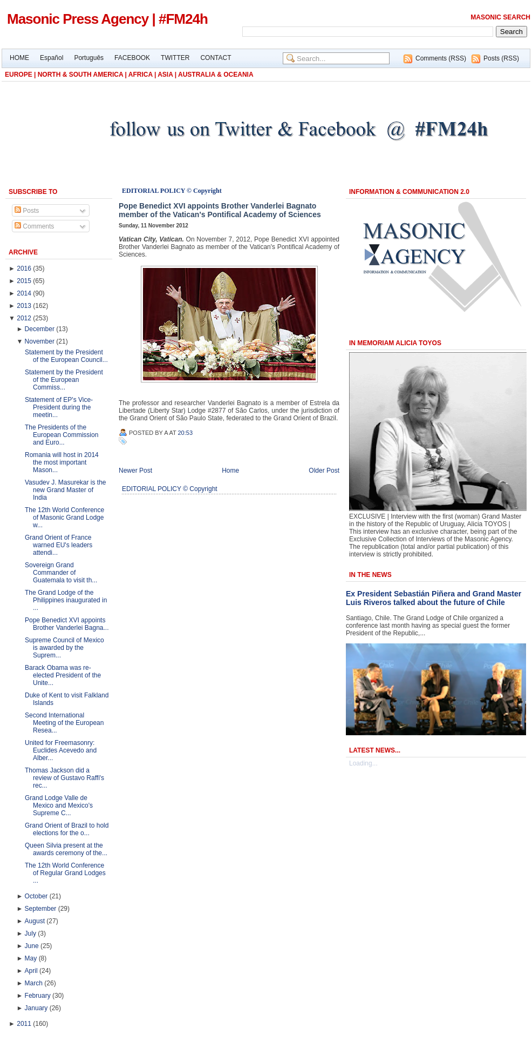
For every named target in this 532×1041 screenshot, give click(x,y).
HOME (19, 58)
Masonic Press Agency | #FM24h (107, 19)
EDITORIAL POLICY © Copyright (172, 190)
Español (51, 58)
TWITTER (175, 58)
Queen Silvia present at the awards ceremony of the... (66, 849)
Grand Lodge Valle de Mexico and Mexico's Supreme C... (59, 805)
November (39, 341)
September (41, 908)
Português (89, 58)
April (31, 971)
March (34, 983)
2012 (24, 318)
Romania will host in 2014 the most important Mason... (62, 462)
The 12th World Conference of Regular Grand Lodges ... (65, 873)
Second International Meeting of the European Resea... (64, 722)
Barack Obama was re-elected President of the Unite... (63, 675)
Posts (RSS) (501, 58)
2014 (24, 293)
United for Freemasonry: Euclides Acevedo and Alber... (61, 750)
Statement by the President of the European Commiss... (64, 379)
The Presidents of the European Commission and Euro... (61, 435)
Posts (27, 210)
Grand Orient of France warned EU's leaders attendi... (58, 545)
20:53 (185, 432)
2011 (24, 1023)
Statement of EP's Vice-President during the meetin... (59, 407)
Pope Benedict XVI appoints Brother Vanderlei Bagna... (67, 624)
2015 (24, 281)
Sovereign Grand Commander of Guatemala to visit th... (61, 572)
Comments (34, 226)
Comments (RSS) (440, 58)
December (39, 329)
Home (230, 470)
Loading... (363, 763)
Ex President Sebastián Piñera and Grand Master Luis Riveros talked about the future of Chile (433, 598)
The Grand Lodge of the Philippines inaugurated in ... (66, 600)
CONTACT (215, 58)
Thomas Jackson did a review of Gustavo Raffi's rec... (64, 778)
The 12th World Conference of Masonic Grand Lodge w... (64, 517)
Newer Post (135, 470)
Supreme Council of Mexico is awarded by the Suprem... (64, 647)
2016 (24, 268)
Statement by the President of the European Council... (66, 356)
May (31, 958)
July (30, 933)
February (38, 995)
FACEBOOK (132, 58)
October (36, 896)
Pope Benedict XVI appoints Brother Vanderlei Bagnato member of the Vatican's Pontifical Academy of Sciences (220, 210)
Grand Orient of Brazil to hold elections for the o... (66, 829)
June (32, 946)
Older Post (324, 470)
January (36, 1008)
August (35, 921)
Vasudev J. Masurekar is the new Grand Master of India (65, 490)
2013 (24, 306)
